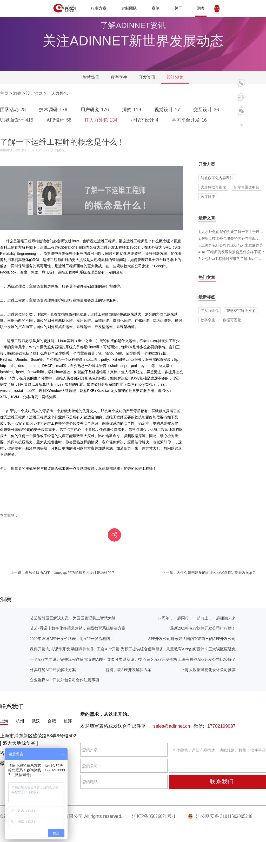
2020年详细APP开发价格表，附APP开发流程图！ (72, 638)
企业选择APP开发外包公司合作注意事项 (64, 680)
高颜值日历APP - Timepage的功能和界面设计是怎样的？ (62, 572)
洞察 (201, 8)
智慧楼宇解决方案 (240, 310)
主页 (4, 93)
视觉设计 (168, 109)
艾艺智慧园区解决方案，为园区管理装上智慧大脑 (73, 618)
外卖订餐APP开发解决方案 (53, 670)
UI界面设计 (17, 120)
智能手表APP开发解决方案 (128, 670)
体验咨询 (68, 8)
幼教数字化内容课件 (217, 178)
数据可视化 (232, 320)
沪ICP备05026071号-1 (154, 816)
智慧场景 (91, 77)
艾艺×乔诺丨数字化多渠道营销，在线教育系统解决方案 (77, 628)
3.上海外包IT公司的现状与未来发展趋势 (230, 245)
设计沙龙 (175, 77)
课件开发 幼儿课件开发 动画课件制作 (62, 649)
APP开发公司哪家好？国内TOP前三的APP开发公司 (192, 638)
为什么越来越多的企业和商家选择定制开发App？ (209, 572)
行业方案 (99, 8)
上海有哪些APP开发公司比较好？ (207, 659)
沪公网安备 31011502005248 (220, 816)
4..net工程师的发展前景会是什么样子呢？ (231, 252)
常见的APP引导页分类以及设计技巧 (115, 659)
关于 (178, 8)
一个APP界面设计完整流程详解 (57, 659)
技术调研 (54, 109)
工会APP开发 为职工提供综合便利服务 (130, 649)
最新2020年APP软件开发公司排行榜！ (203, 628)
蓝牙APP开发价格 (162, 659)
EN (217, 8)
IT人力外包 (102, 120)
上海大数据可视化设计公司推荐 (208, 670)
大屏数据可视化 (213, 187)
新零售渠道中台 (246, 187)
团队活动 (14, 109)
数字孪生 (119, 77)
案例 (155, 8)
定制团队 (129, 8)
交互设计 (207, 109)
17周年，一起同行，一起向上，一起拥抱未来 (197, 618)
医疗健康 (208, 196)
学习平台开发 (190, 120)
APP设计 (59, 120)
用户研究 (96, 109)
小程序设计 (145, 120)
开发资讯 (147, 77)
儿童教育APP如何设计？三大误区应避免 (201, 649)
